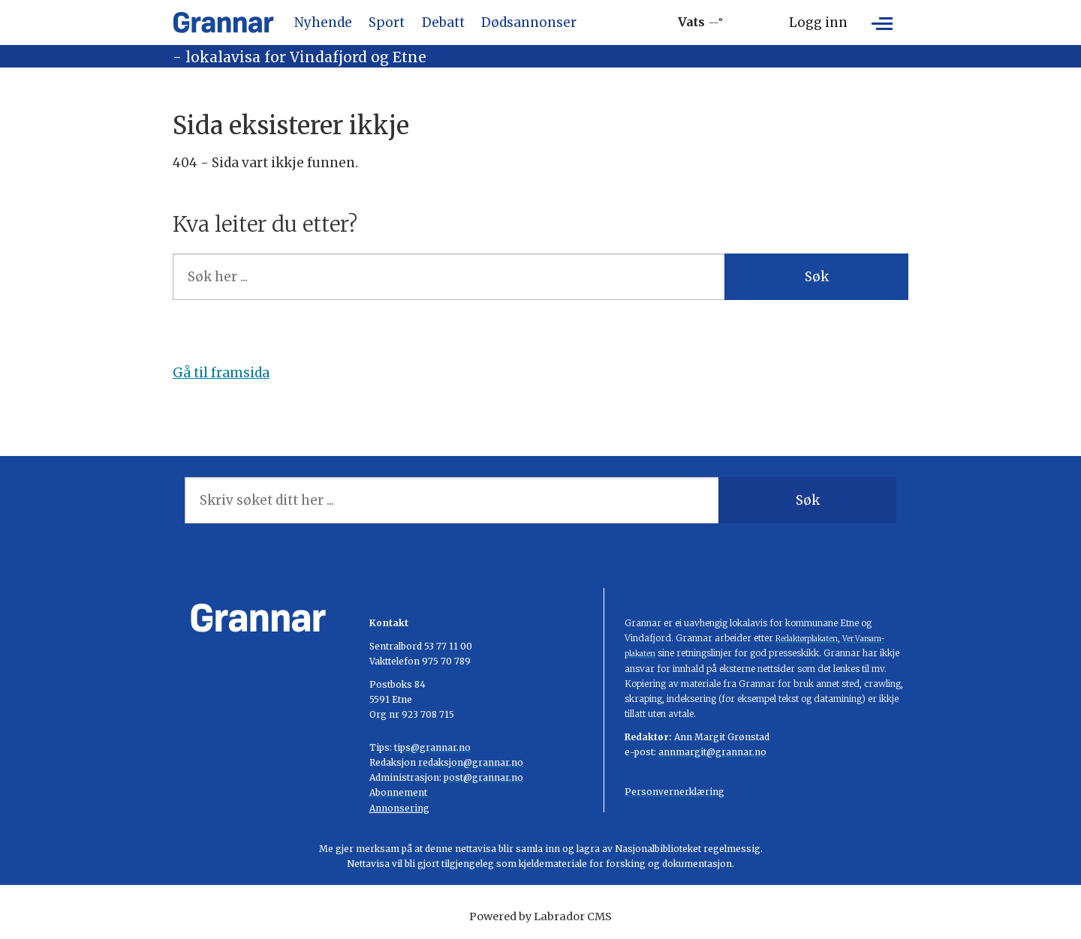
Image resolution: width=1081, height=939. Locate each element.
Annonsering (399, 808)
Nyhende (323, 22)
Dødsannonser (529, 22)
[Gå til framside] (223, 22)
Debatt (443, 22)
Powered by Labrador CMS (540, 916)
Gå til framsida (221, 372)
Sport (387, 22)
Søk (817, 276)
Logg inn (818, 22)
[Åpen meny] (882, 22)
